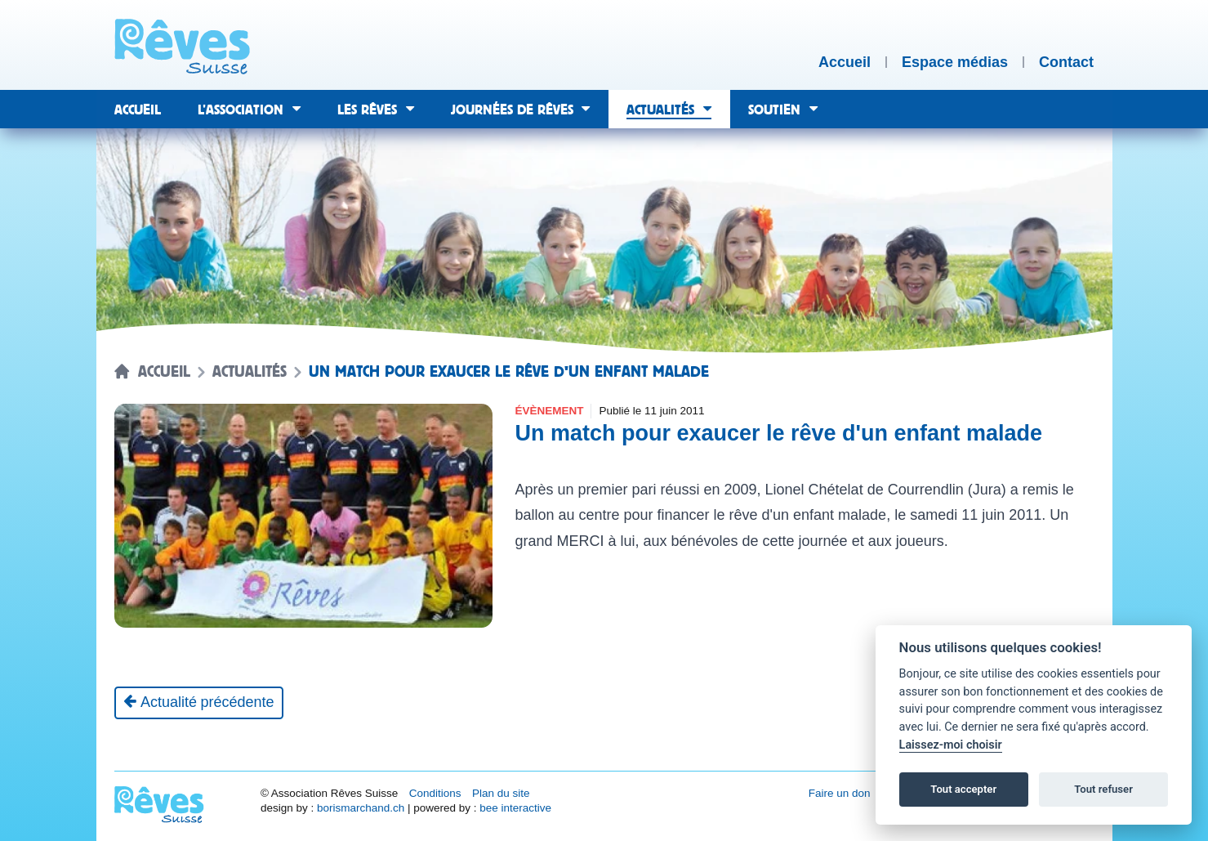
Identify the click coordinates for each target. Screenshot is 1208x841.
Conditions (435, 793)
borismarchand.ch (360, 808)
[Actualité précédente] (198, 703)
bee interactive (515, 808)
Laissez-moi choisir (950, 745)
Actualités (249, 372)
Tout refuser (1103, 789)
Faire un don (840, 793)
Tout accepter (963, 789)
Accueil (164, 372)
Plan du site (501, 793)
